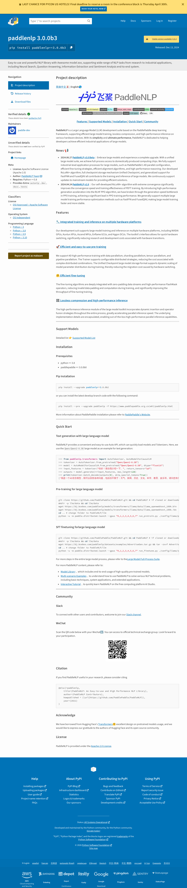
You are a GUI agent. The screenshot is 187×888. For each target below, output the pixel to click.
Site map (93, 848)
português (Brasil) (67, 863)
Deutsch (102, 863)
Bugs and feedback (113, 786)
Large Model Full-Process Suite (143, 559)
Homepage (18, 158)
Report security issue (152, 790)
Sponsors (146, 21)
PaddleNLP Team (30, 176)
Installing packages (33, 786)
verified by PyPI (35, 118)
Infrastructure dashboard (72, 790)
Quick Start (136, 122)
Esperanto (157, 863)
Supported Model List (83, 338)
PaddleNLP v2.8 (80, 184)
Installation (120, 122)
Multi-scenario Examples (73, 576)
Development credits (112, 802)
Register (172, 21)
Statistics (74, 794)
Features (82, 122)
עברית (147, 863)
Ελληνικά (93, 863)
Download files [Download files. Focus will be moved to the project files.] (21, 102)
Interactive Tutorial (71, 584)
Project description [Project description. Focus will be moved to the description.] (23, 85)
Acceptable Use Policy (151, 802)
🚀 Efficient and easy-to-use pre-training (81, 247)
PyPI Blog (72, 786)
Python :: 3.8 (19, 230)
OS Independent (21, 217)
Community (151, 122)
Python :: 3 (18, 227)
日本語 (54, 863)
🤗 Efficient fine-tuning (70, 276)
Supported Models (100, 122)
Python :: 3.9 (19, 234)
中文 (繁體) (127, 863)
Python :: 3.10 (20, 237)
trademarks (122, 836)
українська (81, 863)
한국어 (167, 863)
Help (123, 21)
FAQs (34, 802)
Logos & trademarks (74, 798)
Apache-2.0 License (101, 746)
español (35, 863)
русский (138, 863)
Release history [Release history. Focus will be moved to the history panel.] (21, 93)
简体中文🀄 (62, 87)
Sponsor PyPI (113, 798)
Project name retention (33, 798)
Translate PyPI (111, 794)
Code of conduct (151, 794)
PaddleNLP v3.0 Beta (83, 157)
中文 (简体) (114, 863)
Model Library (68, 571)
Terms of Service (151, 786)
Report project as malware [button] (29, 255)
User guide (33, 794)
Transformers (105, 724)
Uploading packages (33, 790)
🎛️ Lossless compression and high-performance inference (92, 300)
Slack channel (133, 614)
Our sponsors (74, 802)
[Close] (183, 4)
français (45, 863)
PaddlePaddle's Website (137, 414)
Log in (159, 21)
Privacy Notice (151, 798)
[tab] (28, 85)
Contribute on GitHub (112, 790)
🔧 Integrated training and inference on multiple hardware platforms (98, 222)
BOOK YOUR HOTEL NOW (92, 8)
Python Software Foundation (92, 839)
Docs (133, 21)
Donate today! (93, 831)
